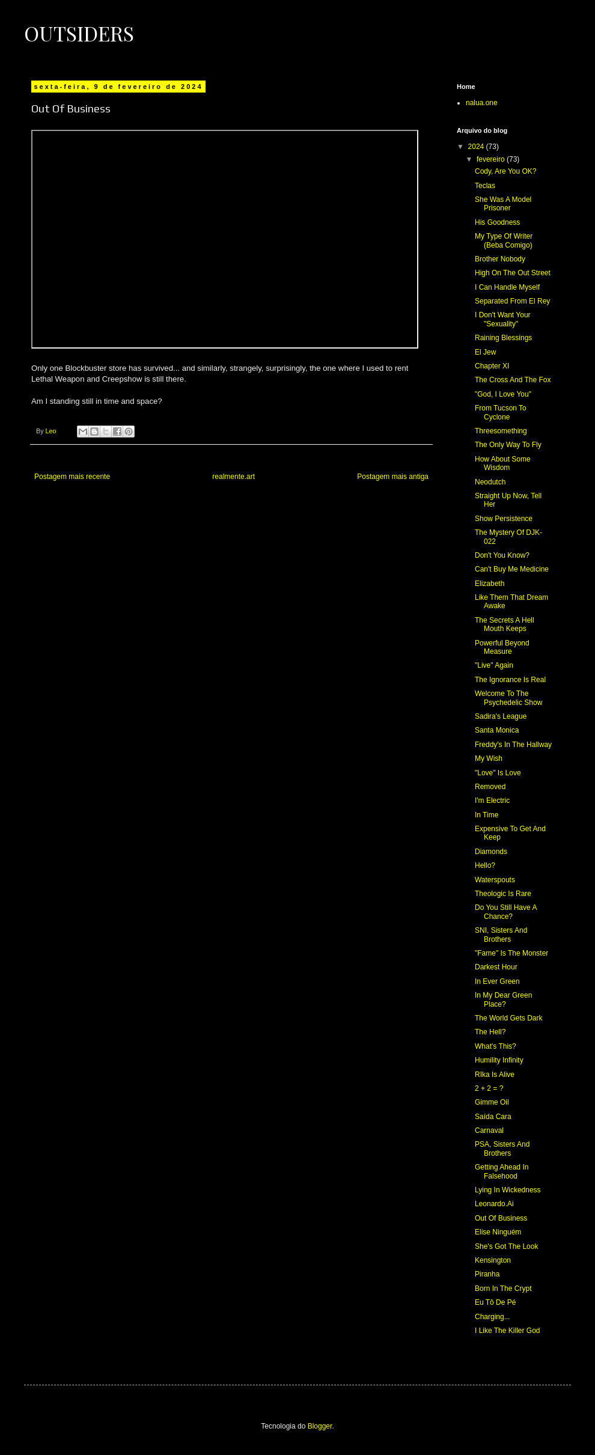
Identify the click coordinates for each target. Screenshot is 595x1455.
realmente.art (233, 476)
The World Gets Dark (508, 1018)
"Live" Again (494, 665)
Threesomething (501, 431)
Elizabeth (489, 583)
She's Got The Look (506, 1246)
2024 (477, 146)
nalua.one (482, 103)
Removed (490, 786)
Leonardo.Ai (494, 1204)
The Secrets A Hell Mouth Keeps (504, 624)
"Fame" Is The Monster (511, 953)
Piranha (487, 1274)
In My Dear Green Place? (503, 999)
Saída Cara (493, 1116)
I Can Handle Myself (507, 287)
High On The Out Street (513, 273)
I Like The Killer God (507, 1330)
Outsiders (79, 33)
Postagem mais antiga (393, 476)
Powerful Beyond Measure (502, 647)
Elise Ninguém (498, 1232)
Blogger (320, 1426)
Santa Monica (497, 730)
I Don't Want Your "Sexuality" (503, 319)
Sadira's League (500, 716)
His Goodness (497, 222)
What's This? (495, 1046)
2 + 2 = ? (489, 1088)
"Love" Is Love (498, 773)
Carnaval (489, 1130)
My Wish (488, 758)
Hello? (485, 865)
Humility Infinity (499, 1060)
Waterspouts (495, 880)
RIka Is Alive (494, 1074)
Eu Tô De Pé (495, 1302)
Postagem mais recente (72, 476)
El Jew (485, 352)
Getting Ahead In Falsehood (501, 1171)
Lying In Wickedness (508, 1190)
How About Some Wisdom (503, 463)
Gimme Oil (492, 1102)
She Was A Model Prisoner (503, 203)
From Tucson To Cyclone (500, 412)
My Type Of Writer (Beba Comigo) (503, 240)
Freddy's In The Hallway (513, 744)
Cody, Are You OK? (506, 171)
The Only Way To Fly (508, 445)
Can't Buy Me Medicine (512, 569)
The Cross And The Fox (513, 380)
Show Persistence (503, 518)
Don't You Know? (502, 555)
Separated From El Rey (512, 301)
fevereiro (492, 159)
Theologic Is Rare (503, 893)
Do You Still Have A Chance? (506, 911)
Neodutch (490, 482)
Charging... (492, 1317)
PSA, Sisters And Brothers (502, 1148)
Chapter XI (492, 366)
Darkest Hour (496, 967)
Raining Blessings (503, 338)
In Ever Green (497, 981)
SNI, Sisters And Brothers (501, 934)
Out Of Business (501, 1218)
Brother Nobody (500, 259)
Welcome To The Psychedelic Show (508, 697)
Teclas (485, 185)
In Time (486, 815)
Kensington (493, 1260)
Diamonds (491, 851)
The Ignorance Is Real (510, 680)
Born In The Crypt (503, 1288)
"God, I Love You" (503, 394)
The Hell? (490, 1032)
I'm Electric (492, 800)
